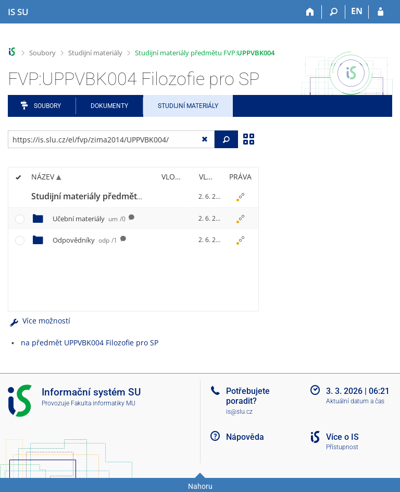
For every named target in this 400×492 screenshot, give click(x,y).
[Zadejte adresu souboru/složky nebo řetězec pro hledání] (111, 139)
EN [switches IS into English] (356, 11)
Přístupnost (342, 447)
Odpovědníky (85, 240)
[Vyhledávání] (333, 12)
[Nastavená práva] (240, 196)
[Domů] (310, 12)
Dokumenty (109, 106)
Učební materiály (89, 218)
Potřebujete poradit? (248, 396)
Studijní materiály (95, 52)
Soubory (42, 52)
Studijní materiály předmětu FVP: (204, 52)
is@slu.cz (239, 411)
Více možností (39, 321)
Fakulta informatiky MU (103, 403)
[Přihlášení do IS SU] (380, 12)
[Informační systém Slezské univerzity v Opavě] (18, 12)
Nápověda (245, 437)
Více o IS (342, 437)
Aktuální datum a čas (355, 401)
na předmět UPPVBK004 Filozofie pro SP (89, 342)
